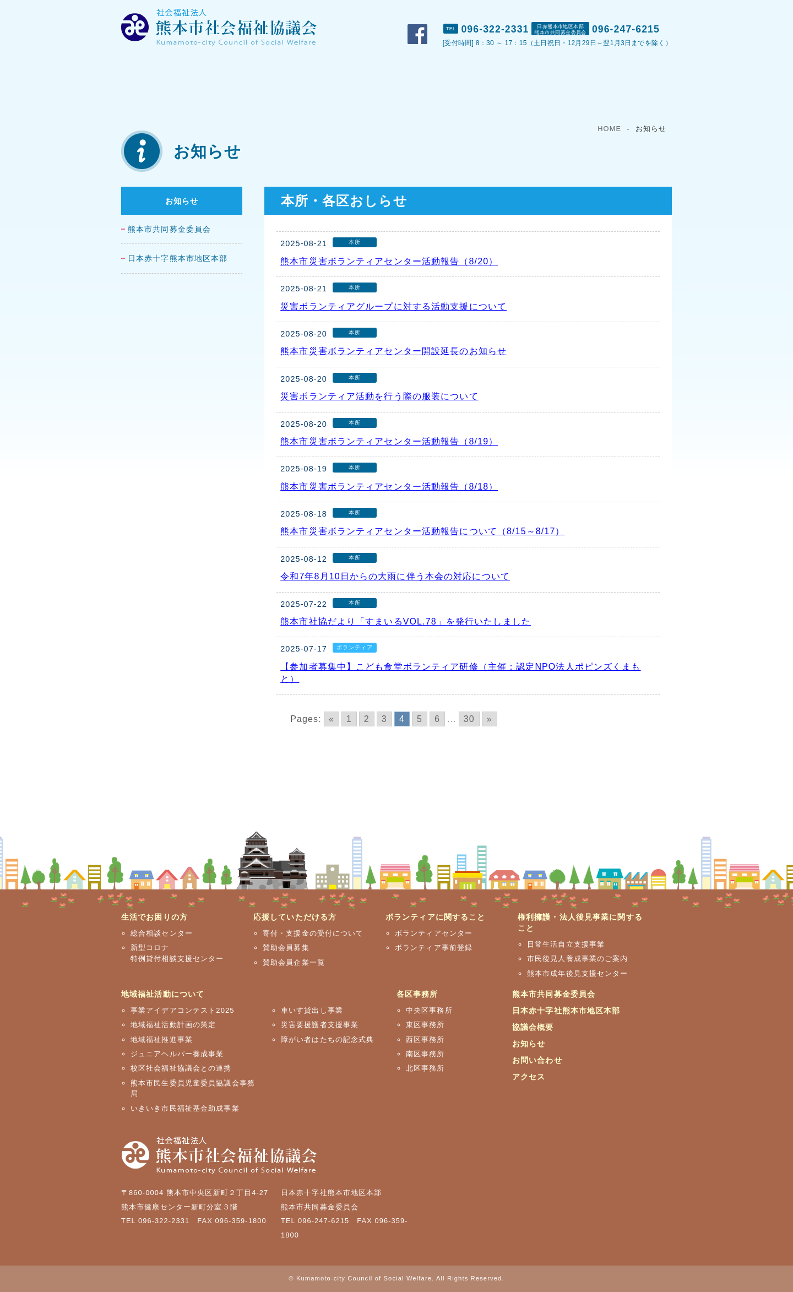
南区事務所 (425, 1054)
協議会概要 (533, 1027)
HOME (609, 128)
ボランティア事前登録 (433, 947)
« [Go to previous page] (331, 719)
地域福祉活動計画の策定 (173, 1024)
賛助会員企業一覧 (294, 962)
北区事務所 (425, 1068)
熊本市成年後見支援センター (577, 973)
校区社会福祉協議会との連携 (181, 1068)
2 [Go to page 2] (367, 719)
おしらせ (533, 11)
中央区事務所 (429, 1010)
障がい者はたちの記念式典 (327, 1039)
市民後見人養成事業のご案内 (577, 958)
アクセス (652, 11)
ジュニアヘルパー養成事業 (177, 1054)
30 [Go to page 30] (469, 719)
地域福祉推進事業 (162, 1039)
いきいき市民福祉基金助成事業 (185, 1108)
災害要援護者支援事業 (320, 1024)
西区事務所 (425, 1039)
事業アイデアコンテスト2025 (183, 1010)
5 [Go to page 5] (419, 719)
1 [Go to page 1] (349, 719)
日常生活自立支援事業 (566, 944)
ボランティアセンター (433, 933)
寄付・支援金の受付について (313, 933)
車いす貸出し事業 (312, 1010)
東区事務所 (425, 1024)
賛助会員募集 (286, 947)
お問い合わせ (593, 11)
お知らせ (181, 201)
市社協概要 (476, 11)
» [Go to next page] (489, 719)
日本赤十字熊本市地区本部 (177, 258)
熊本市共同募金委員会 (169, 229)
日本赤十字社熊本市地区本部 (566, 1010)
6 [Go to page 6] (437, 719)
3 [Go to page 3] (384, 719)
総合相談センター (162, 933)
